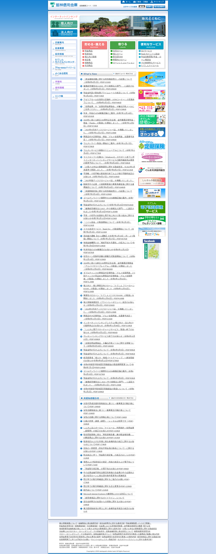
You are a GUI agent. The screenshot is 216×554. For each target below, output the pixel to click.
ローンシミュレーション (123, 63)
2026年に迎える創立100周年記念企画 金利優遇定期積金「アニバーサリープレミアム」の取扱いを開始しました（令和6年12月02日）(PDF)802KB (108, 266)
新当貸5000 (118, 57)
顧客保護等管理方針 (142, 531)
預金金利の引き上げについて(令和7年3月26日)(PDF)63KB (108, 205)
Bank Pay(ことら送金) (150, 54)
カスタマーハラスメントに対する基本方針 (135, 539)
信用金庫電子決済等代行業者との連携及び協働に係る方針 (136, 534)
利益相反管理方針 (66, 526)
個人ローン (118, 54)
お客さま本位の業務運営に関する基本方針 (104, 529)
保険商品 (89, 63)
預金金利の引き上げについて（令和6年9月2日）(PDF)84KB (109, 354)
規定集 (88, 60)
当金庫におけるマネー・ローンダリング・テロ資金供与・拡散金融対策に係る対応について (96, 531)
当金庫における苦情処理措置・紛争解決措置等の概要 (120, 526)
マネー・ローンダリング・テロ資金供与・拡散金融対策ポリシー (85, 534)
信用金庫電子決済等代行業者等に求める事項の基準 (80, 537)
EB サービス (146, 51)
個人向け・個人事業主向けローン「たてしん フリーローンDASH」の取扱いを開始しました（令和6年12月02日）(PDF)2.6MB (109, 288)
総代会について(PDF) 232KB (95, 490)
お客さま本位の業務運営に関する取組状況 (140, 529)
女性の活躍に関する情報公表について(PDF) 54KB (105, 417)
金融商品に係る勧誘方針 (88, 523)
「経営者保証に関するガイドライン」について (103, 498)
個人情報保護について (68, 523)
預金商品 (89, 51)
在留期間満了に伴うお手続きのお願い (74, 539)
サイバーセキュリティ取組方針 (103, 539)
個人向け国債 (90, 57)
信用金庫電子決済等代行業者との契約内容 (119, 537)
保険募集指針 (80, 526)
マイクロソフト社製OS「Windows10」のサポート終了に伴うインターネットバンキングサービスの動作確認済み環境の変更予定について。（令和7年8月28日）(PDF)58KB (108, 160)
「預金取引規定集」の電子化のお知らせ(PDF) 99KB (106, 468)
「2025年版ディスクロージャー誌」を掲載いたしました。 (108, 180)
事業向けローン (120, 60)
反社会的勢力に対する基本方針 (112, 523)
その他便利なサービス (151, 63)
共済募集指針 (92, 526)
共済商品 (89, 65)
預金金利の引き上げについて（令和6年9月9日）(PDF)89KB (109, 350)
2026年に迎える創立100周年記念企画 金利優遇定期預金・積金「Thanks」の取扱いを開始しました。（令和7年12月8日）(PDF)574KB (109, 123)
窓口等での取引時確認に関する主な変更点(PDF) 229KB (107, 486)
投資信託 (89, 54)
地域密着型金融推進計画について (72, 529)
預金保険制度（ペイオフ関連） (138, 523)
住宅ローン (118, 51)
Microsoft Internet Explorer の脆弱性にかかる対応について (108, 494)
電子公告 (146, 526)
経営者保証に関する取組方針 (149, 537)
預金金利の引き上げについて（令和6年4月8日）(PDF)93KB (109, 378)
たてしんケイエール (150, 65)
